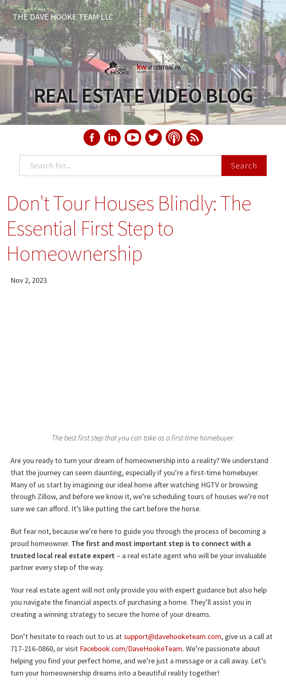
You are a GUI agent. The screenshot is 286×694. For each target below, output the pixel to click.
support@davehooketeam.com (172, 636)
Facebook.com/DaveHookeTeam (131, 648)
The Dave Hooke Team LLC (63, 16)
